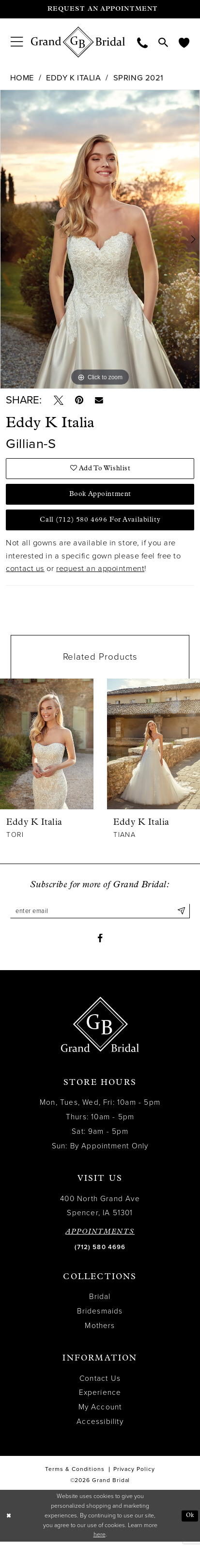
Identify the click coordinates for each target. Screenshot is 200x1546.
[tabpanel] (100, 239)
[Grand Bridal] (78, 42)
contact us (25, 571)
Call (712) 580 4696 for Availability (100, 522)
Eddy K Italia (73, 78)
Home (22, 78)
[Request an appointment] (100, 9)
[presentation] (47, 746)
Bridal (99, 1301)
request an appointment (100, 571)
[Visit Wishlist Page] (184, 41)
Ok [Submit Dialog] (190, 1520)
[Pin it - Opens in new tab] (80, 401)
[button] (16, 42)
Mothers (100, 1330)
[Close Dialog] (8, 1520)
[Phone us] (142, 41)
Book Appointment (100, 496)
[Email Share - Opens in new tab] (101, 400)
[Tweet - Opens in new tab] (59, 401)
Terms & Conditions (75, 1473)
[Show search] (163, 42)
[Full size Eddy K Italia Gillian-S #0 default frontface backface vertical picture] (100, 239)
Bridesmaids (100, 1315)
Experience (100, 1396)
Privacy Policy (134, 1473)
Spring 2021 (138, 78)
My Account (100, 1411)
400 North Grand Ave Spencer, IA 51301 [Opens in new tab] (100, 1209)
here (99, 1539)
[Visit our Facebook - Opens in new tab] (100, 942)
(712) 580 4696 (100, 1251)
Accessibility (100, 1426)
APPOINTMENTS (100, 1236)
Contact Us (100, 1382)
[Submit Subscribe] (181, 914)
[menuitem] (16, 42)
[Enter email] (99, 914)
